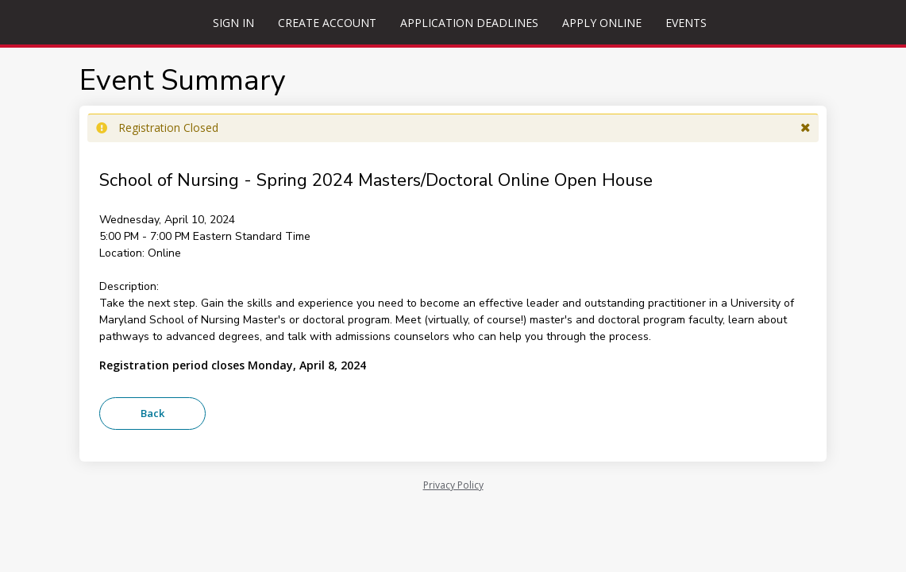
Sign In (233, 22)
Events (686, 22)
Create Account (327, 22)
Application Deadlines (469, 22)
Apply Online (602, 22)
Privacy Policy (453, 485)
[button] (805, 127)
